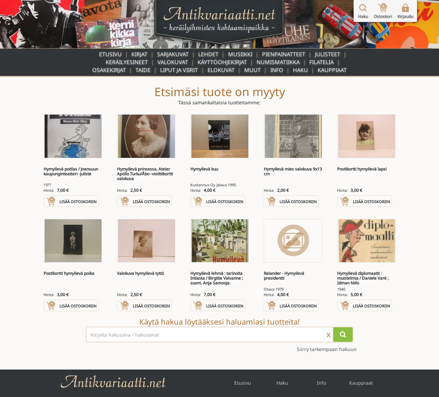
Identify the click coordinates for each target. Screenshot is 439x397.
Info (276, 70)
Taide (143, 70)
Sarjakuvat (173, 54)
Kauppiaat (332, 70)
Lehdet (208, 54)
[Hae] (343, 334)
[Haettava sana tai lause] (219, 334)
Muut (252, 70)
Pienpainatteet (283, 54)
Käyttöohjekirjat (222, 62)
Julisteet (327, 54)
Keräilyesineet (127, 62)
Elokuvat (221, 70)
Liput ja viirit (179, 70)
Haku (300, 70)
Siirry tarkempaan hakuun (327, 349)
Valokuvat (172, 62)
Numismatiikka (278, 62)
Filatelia (321, 62)
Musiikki (240, 54)
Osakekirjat (109, 70)
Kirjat (139, 54)
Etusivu (110, 54)
